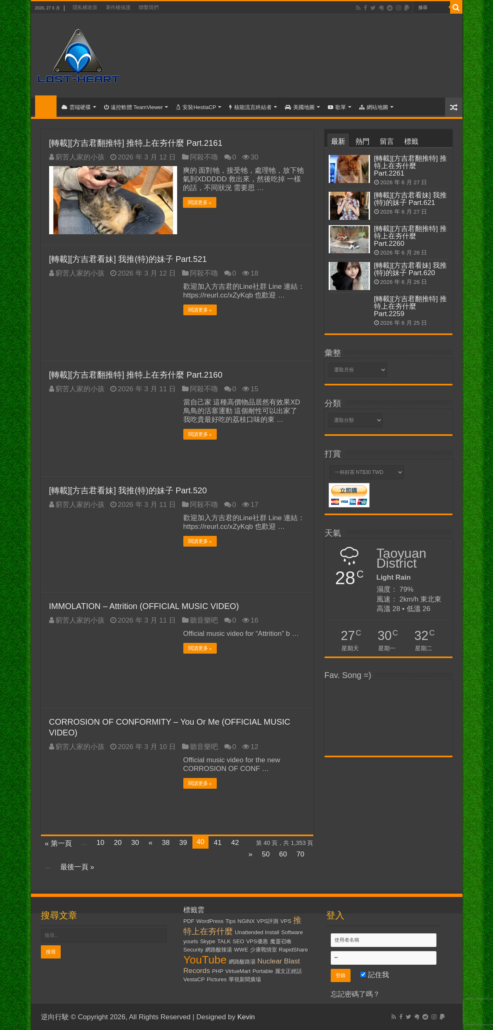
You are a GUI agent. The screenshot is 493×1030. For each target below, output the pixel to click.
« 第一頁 (58, 843)
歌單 (337, 107)
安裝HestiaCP (196, 107)
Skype (207, 941)
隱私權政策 (85, 7)
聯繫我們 (149, 7)
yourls (190, 941)
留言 (387, 141)
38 (166, 842)
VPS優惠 (257, 941)
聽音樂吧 (204, 620)
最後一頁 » (77, 867)
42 (235, 842)
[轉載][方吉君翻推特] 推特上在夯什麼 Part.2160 (136, 374)
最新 (338, 141)
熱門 (363, 141)
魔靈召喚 (281, 941)
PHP (217, 971)
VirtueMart (238, 971)
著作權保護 (118, 7)
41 (218, 842)
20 (118, 842)
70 (300, 854)
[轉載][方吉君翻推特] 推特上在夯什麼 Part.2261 (410, 166)
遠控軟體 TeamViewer (133, 107)
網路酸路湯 (242, 961)
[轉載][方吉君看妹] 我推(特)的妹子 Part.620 (410, 269)
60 (283, 854)
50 (266, 854)
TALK (223, 941)
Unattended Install (257, 932)
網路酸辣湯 (218, 949)
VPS (286, 921)
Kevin (246, 1016)
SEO (238, 941)
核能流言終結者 (250, 107)
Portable (262, 971)
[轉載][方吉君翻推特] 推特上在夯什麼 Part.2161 (136, 142)
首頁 (46, 106)
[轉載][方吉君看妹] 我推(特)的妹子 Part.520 (128, 490)
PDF (188, 921)
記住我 (374, 974)
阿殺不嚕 (204, 157)
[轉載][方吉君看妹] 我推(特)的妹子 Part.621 (410, 199)
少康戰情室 (263, 949)
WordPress (210, 921)
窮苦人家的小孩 (79, 157)
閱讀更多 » (200, 202)
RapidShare (293, 949)
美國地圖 (300, 107)
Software (292, 932)
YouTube (205, 959)
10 (100, 842)
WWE (241, 949)
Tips (230, 921)
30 (135, 842)
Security (193, 949)
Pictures (217, 979)
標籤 (411, 141)
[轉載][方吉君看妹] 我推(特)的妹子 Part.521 (128, 258)
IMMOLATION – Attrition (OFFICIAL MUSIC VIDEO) (144, 605)
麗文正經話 (288, 971)
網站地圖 (373, 107)
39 (183, 842)
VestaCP (194, 979)
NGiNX (245, 921)
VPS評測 (268, 921)
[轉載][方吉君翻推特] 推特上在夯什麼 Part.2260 (410, 236)
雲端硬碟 (76, 107)
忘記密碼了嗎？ (355, 994)
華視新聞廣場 (245, 979)
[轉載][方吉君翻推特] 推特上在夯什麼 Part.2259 (410, 306)
